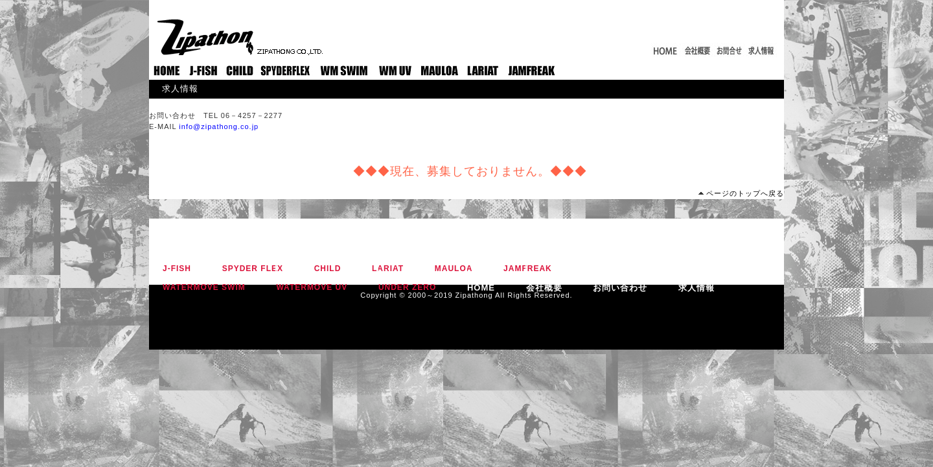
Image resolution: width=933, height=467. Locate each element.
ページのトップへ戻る (745, 193)
